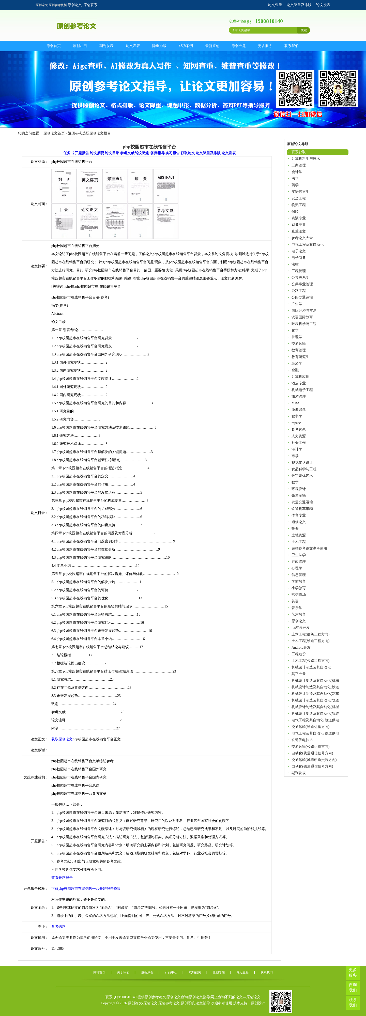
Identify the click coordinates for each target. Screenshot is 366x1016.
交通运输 (299, 344)
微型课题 (299, 410)
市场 (295, 456)
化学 (295, 330)
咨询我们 (353, 987)
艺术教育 (299, 614)
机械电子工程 (302, 390)
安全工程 (299, 198)
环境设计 (299, 489)
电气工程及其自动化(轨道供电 (315, 720)
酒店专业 (299, 383)
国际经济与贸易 (304, 310)
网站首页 (99, 972)
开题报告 (82, 153)
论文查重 (275, 5)
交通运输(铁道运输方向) (310, 727)
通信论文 (299, 522)
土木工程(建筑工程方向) (310, 634)
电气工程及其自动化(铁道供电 (315, 733)
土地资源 (299, 535)
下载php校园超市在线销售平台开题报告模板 (86, 888)
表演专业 (299, 218)
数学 (295, 482)
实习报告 (172, 153)
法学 (295, 178)
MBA (296, 403)
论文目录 (112, 153)
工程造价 (299, 654)
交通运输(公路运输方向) (310, 746)
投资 (295, 528)
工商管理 (299, 165)
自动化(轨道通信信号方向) (312, 753)
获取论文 (188, 153)
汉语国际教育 (302, 317)
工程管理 (299, 271)
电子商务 (299, 258)
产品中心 (171, 972)
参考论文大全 (302, 238)
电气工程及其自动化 (308, 244)
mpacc (296, 423)
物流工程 (299, 205)
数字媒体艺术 (302, 476)
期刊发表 (106, 46)
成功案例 (186, 46)
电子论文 (299, 251)
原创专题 (239, 46)
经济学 (297, 363)
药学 (295, 185)
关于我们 (123, 972)
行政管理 (299, 562)
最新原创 (212, 46)
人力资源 (299, 436)
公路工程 (299, 291)
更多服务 (265, 46)
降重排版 (159, 46)
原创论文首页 (54, 133)
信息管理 (299, 575)
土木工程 (299, 542)
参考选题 (299, 429)
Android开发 (301, 647)
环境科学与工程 (304, 324)
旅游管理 (299, 396)
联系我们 (291, 46)
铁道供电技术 (302, 740)
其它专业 (299, 674)
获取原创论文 (62, 739)
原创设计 (258, 1003)
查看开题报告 (62, 878)
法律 (295, 264)
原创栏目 (80, 46)
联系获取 (299, 152)
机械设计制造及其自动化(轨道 (315, 700)
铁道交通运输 (302, 502)
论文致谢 (142, 153)
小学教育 (299, 588)
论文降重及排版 (299, 5)
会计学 (297, 172)
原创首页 (54, 46)
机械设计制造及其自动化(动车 (315, 694)
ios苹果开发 (301, 628)
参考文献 (127, 153)
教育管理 (299, 350)
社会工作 (299, 443)
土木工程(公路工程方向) (310, 661)
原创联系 (90, 5)
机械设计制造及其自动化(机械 (315, 680)
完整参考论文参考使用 (309, 548)
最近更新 (243, 972)
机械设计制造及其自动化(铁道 (315, 687)
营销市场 (299, 595)
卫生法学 (299, 555)
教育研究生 (300, 357)
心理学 (297, 568)
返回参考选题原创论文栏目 (89, 133)
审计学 (297, 449)
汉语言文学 (300, 192)
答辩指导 (157, 153)
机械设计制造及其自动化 (311, 667)
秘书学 (297, 416)
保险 (295, 211)
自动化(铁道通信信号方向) (312, 766)
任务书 (68, 153)
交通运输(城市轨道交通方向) (314, 760)
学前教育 (299, 581)
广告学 (297, 304)
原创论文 (75, 5)
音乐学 (297, 608)
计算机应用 (300, 377)
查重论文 (299, 231)
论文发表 (323, 5)
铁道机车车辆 (302, 509)
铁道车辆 (299, 495)
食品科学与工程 (304, 469)
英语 (295, 601)
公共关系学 (300, 277)
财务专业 (299, 225)
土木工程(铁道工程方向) (310, 641)
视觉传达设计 (302, 462)
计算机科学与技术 (306, 159)
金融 (295, 370)
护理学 (297, 337)
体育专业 (299, 515)
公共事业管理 (302, 284)
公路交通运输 (302, 297)
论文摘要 (97, 153)
